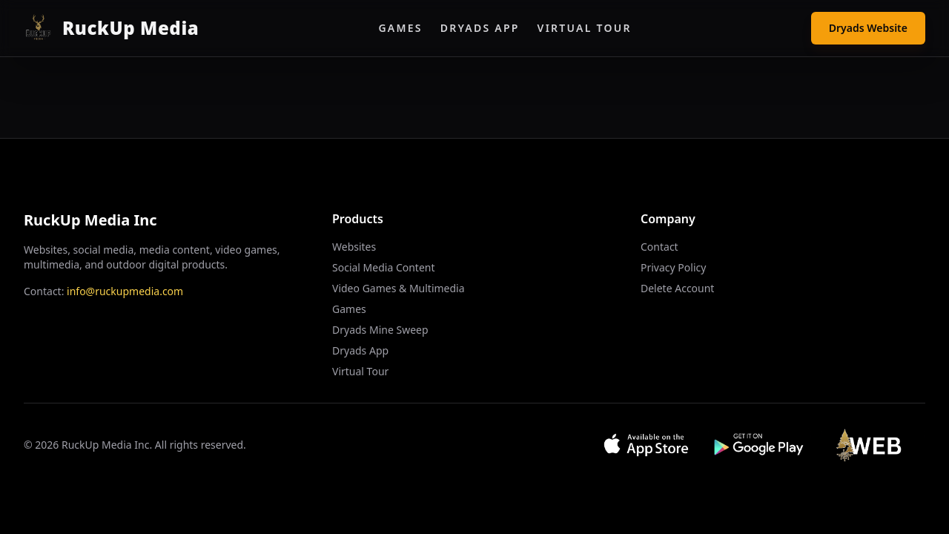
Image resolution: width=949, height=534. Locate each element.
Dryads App (480, 28)
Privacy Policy (673, 267)
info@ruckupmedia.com (125, 291)
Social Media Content (383, 267)
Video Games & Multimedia (398, 288)
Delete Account (677, 288)
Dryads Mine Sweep (380, 330)
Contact (659, 247)
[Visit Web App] (873, 445)
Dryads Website (868, 28)
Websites (354, 247)
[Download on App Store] (646, 445)
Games (400, 28)
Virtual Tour (585, 28)
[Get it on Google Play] (759, 445)
